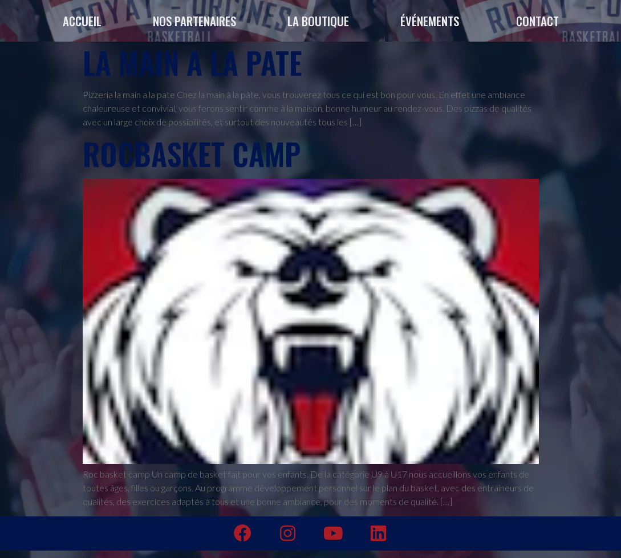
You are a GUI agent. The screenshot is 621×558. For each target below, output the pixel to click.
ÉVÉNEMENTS (432, 21)
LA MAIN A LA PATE (192, 62)
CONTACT (537, 21)
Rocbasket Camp (192, 154)
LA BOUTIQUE (318, 21)
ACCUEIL (82, 21)
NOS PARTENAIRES (194, 21)
